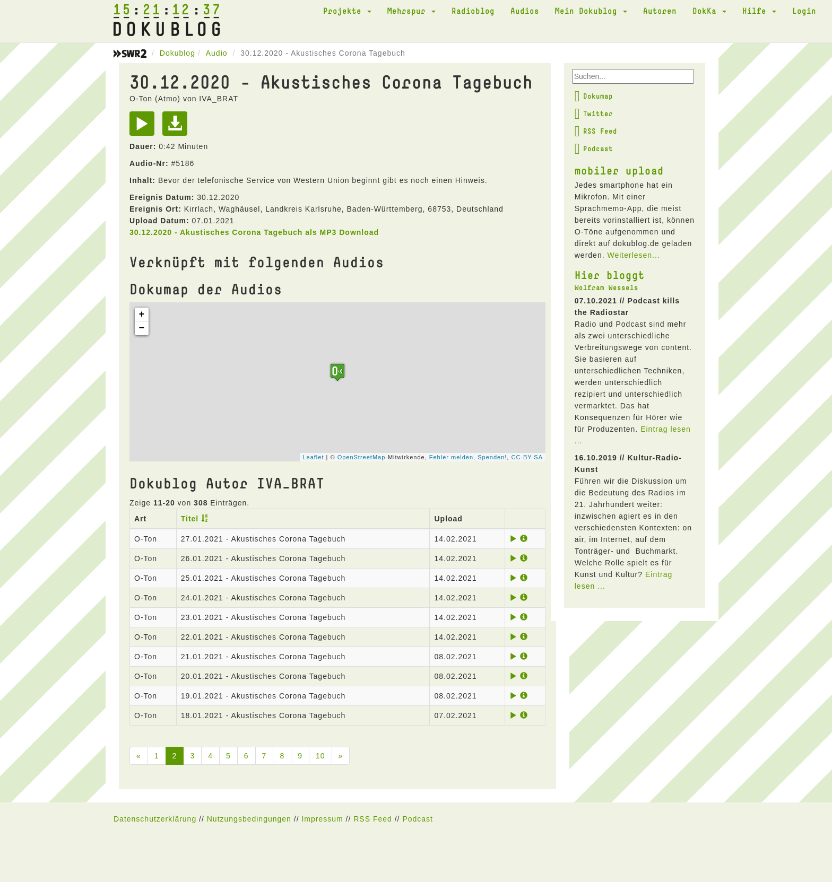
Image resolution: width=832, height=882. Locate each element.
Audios (524, 10)
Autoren (660, 10)
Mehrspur (411, 10)
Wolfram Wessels (606, 287)
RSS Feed (596, 131)
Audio (217, 53)
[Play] (144, 127)
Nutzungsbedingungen (249, 819)
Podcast (594, 148)
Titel (190, 518)
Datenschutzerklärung (155, 819)
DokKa (709, 10)
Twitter (594, 113)
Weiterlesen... (633, 255)
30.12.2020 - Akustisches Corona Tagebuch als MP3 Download (254, 232)
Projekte (347, 10)
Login (804, 10)
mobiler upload (619, 170)
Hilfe (759, 10)
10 (320, 756)
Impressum (322, 819)
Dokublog (177, 53)
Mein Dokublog (591, 10)
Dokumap (594, 96)
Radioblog (473, 10)
